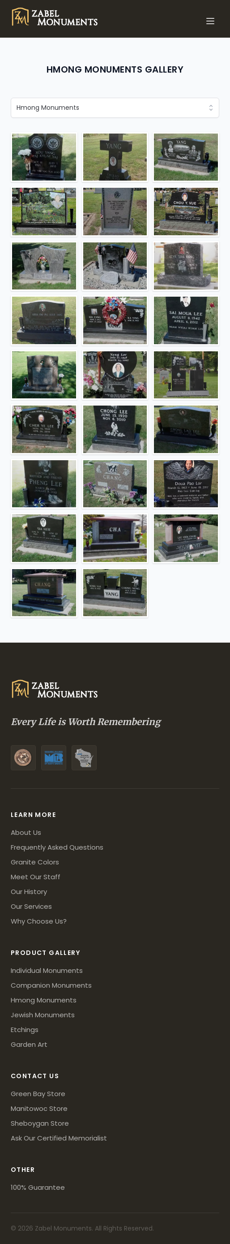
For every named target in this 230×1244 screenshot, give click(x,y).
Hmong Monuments (44, 1000)
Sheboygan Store (40, 1123)
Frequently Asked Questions (57, 847)
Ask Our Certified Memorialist (59, 1138)
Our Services (31, 906)
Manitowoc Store (39, 1108)
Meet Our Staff (35, 876)
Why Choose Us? (39, 921)
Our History (29, 891)
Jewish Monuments (43, 1014)
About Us (26, 832)
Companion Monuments (51, 985)
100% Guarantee (38, 1187)
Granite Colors (35, 862)
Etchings (24, 1029)
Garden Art (29, 1044)
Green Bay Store (38, 1093)
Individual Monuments (47, 970)
